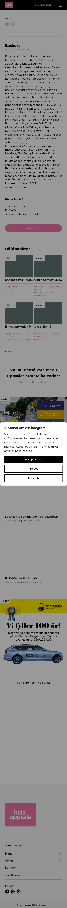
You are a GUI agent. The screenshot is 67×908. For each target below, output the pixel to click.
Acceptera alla (33, 459)
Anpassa (34, 468)
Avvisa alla (34, 478)
